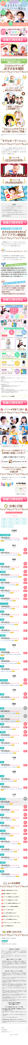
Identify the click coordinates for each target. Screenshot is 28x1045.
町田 (2, 564)
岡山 (2, 762)
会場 (2, 540)
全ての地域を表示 (14, 516)
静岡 (2, 658)
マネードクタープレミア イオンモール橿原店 (8, 713)
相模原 (3, 635)
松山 (2, 776)
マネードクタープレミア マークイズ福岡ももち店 (9, 843)
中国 (24, 523)
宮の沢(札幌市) (5, 535)
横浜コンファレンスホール (5, 616)
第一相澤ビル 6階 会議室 (5, 592)
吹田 (2, 724)
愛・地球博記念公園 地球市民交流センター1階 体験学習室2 (11, 654)
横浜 (2, 611)
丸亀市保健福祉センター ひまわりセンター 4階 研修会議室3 (11, 788)
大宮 (2, 596)
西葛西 (3, 580)
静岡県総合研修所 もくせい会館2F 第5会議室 (9, 663)
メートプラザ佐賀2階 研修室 (6, 827)
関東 (17, 520)
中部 (11, 523)
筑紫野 (3, 862)
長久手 (3, 649)
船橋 (2, 619)
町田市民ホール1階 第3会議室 (6, 568)
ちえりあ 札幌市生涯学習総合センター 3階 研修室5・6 (11, 539)
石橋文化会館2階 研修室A (5, 835)
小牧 (2, 666)
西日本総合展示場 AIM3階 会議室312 (7, 851)
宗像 (2, 815)
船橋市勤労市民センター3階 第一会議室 (7, 624)
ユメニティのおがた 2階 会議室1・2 (7, 859)
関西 (17, 523)
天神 (2, 807)
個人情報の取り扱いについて (14, 1031)
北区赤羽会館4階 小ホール (5, 632)
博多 (2, 871)
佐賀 (2, 823)
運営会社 (14, 1027)
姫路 (2, 748)
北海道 (4, 520)
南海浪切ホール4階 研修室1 (5, 737)
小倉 (2, 846)
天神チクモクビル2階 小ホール (6, 811)
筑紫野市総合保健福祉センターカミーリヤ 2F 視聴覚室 (10, 867)
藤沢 (2, 588)
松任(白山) (4, 680)
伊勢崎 (3, 572)
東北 (11, 520)
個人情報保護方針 (14, 1029)
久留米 (3, 831)
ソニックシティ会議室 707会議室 (6, 600)
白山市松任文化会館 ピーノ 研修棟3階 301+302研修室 (10, 685)
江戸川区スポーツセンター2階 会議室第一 (8, 584)
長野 (2, 694)
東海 (24, 520)
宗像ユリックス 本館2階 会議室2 (6, 819)
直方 (2, 854)
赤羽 (2, 627)
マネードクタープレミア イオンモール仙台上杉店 (9, 554)
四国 (4, 527)
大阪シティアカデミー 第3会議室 (6, 729)
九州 (11, 527)
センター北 (4, 603)
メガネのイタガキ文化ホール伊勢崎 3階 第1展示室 (9, 576)
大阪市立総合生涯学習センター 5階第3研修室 (8, 721)
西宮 (2, 740)
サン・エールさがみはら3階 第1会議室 (7, 640)
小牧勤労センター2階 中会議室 (6, 671)
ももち (3, 838)
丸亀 (2, 784)
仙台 (2, 550)
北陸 (4, 523)
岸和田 (3, 732)
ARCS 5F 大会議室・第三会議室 (6, 699)
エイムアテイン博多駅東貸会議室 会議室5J (8, 876)
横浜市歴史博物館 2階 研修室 (6, 608)
